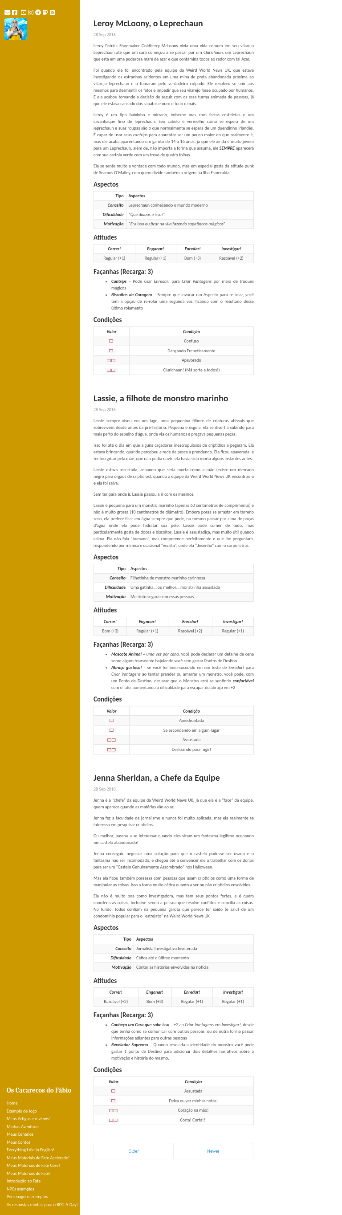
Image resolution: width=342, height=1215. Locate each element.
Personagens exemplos (27, 1196)
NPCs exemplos (20, 1189)
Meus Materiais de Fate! (28, 1173)
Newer (213, 1151)
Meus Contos (18, 1142)
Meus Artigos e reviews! (28, 1118)
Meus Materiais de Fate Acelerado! (38, 1158)
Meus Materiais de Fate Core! (33, 1165)
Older (134, 1151)
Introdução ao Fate (24, 1181)
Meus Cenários (20, 1134)
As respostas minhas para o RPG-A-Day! (42, 1204)
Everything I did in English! (30, 1150)
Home (12, 1103)
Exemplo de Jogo (22, 1111)
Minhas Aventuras (23, 1126)
